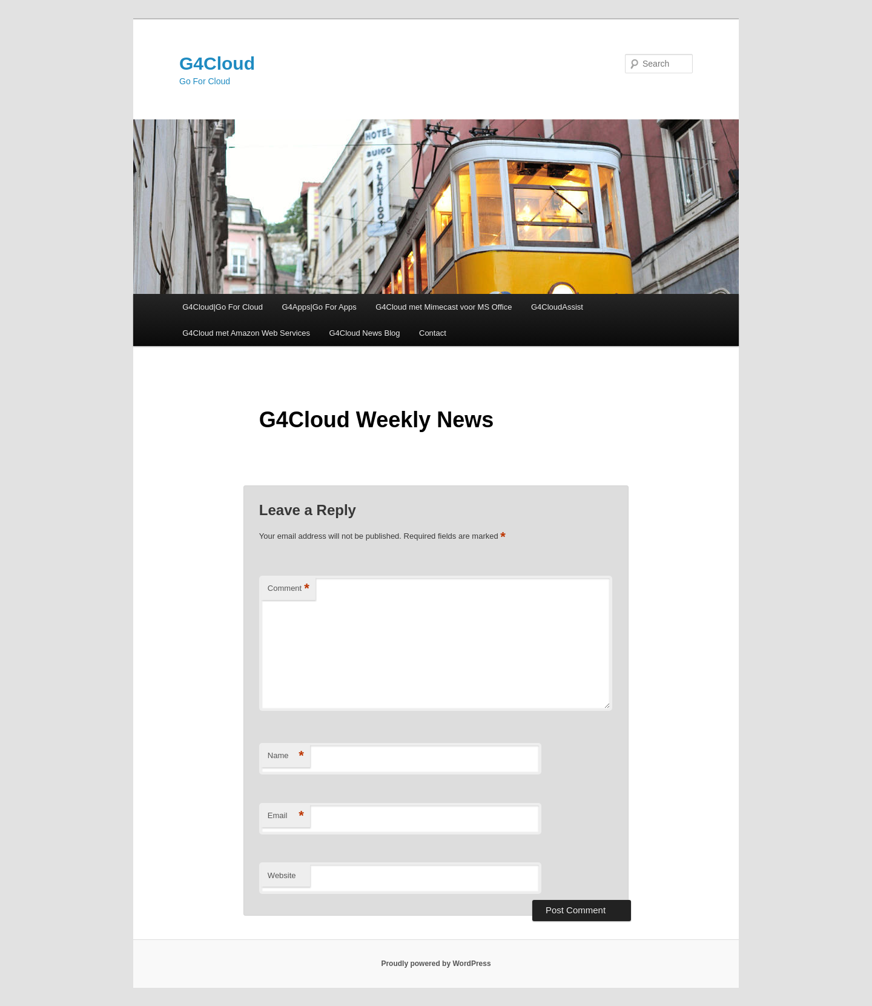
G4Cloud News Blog (364, 333)
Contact (432, 333)
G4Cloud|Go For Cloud (222, 306)
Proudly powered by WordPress (435, 963)
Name (286, 756)
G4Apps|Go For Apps (319, 306)
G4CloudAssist (557, 306)
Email (286, 816)
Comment (288, 589)
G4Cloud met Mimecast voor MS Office (443, 306)
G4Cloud (217, 63)
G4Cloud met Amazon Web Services (246, 333)
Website (282, 875)
